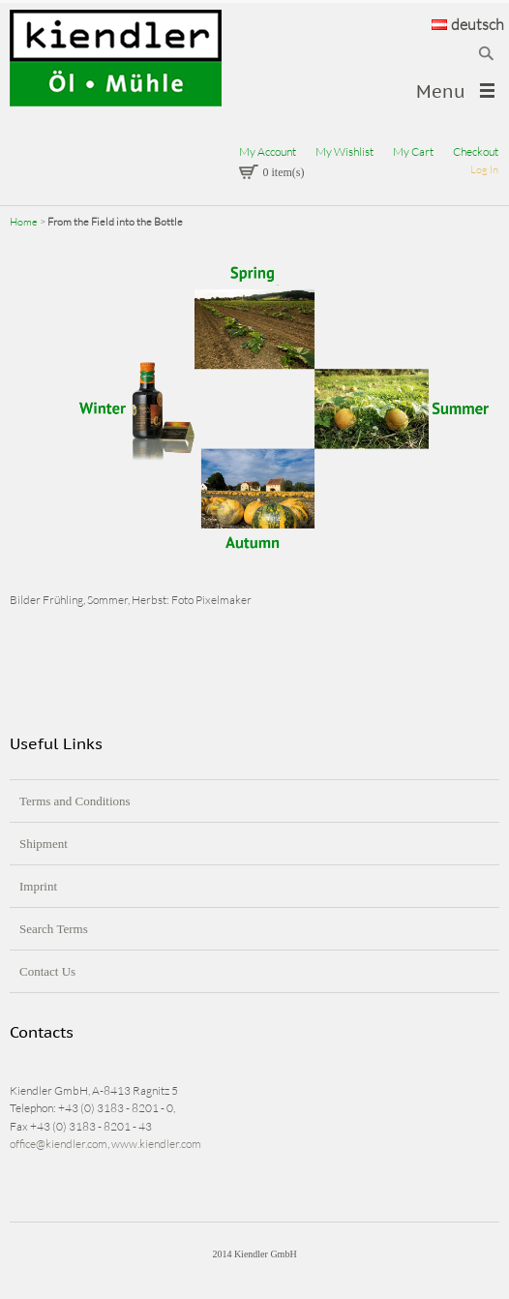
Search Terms (53, 928)
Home (24, 221)
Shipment (43, 843)
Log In (484, 169)
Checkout (475, 151)
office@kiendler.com (58, 1143)
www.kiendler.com (156, 1143)
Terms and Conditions (75, 801)
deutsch (468, 24)
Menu (440, 91)
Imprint (38, 886)
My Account (267, 151)
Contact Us (47, 971)
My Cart (413, 151)
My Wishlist (344, 151)
